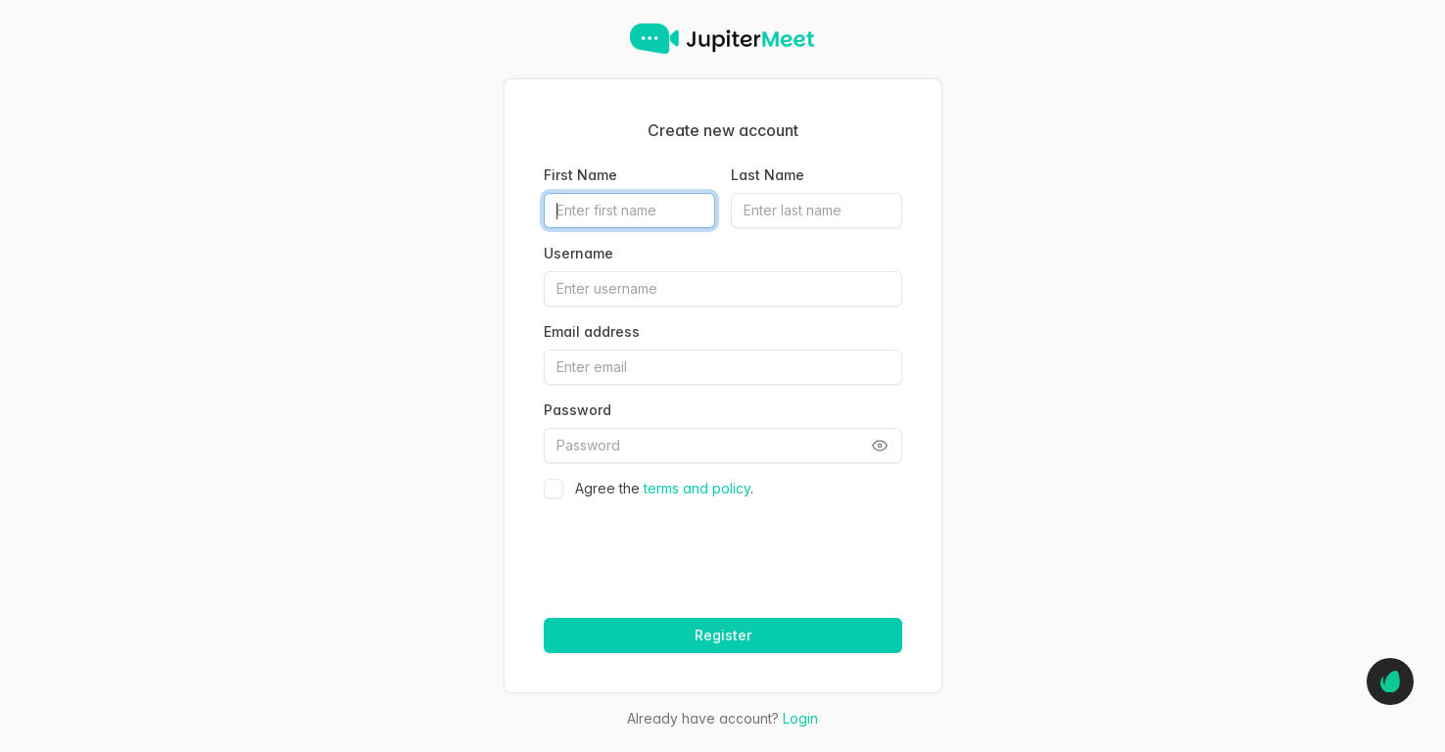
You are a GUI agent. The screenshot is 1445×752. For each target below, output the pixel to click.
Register (723, 635)
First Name (580, 174)
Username (578, 253)
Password (577, 409)
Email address (592, 331)
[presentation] (691, 551)
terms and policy (697, 488)
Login (800, 718)
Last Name (767, 174)
